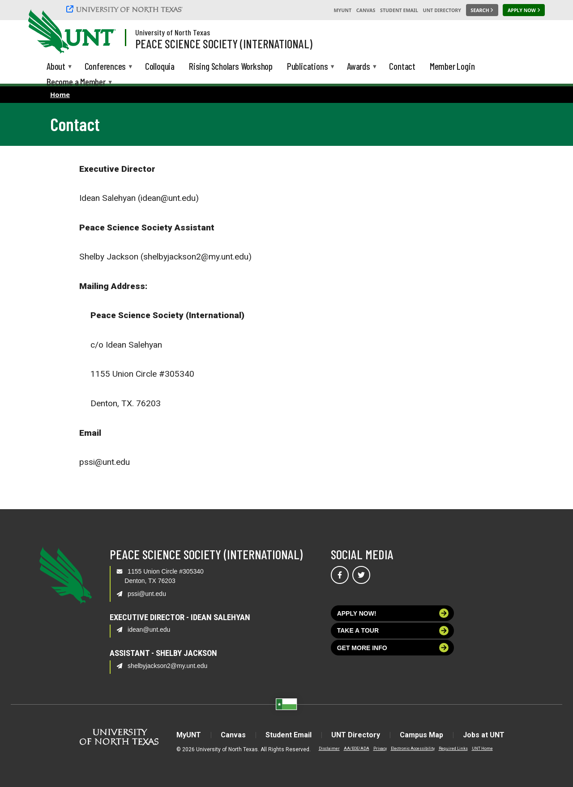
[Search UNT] (482, 10)
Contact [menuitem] (402, 66)
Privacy (380, 748)
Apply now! (393, 613)
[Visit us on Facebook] (340, 575)
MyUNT (342, 10)
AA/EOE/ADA (356, 748)
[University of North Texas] (125, 9)
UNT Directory (442, 10)
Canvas (366, 10)
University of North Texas (172, 32)
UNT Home (482, 748)
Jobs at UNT (484, 735)
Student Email (399, 10)
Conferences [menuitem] (105, 67)
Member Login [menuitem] (452, 66)
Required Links (453, 748)
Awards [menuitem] (358, 67)
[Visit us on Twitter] (361, 575)
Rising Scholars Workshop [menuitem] (231, 66)
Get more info (393, 647)
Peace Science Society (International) (223, 43)
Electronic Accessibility (413, 748)
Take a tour (393, 630)
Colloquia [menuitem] (160, 66)
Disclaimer (329, 748)
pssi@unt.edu (147, 593)
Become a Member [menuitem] (76, 83)
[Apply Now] (524, 10)
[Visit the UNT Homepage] (102, 32)
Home (60, 94)
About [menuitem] (56, 67)
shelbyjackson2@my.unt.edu (167, 665)
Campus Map (421, 735)
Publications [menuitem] (307, 67)
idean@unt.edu (149, 629)
